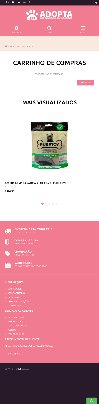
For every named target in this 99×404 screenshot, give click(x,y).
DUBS (20, 369)
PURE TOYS (10, 186)
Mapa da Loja (14, 306)
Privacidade (14, 297)
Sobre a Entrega (16, 293)
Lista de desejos (16, 334)
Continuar (85, 82)
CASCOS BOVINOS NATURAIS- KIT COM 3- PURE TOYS (35, 183)
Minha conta (14, 321)
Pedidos (12, 330)
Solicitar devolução (18, 326)
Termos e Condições (18, 301)
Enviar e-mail (15, 354)
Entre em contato (17, 317)
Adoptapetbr (15, 289)
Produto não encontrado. (22, 47)
